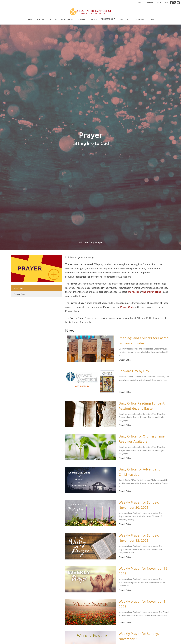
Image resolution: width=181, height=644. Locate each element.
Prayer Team (19, 294)
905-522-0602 (162, 3)
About (40, 19)
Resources (108, 18)
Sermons (140, 19)
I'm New (52, 19)
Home (30, 19)
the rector (133, 291)
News (94, 19)
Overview (18, 288)
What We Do (67, 19)
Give (152, 19)
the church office (151, 291)
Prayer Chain (127, 307)
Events (82, 19)
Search (139, 3)
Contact (149, 3)
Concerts (125, 19)
